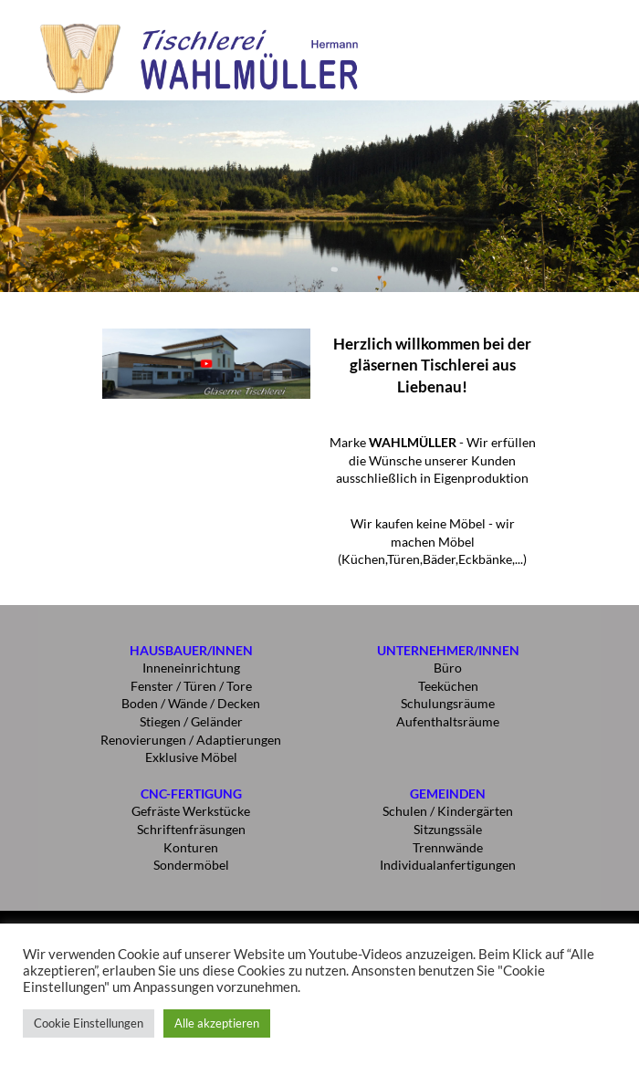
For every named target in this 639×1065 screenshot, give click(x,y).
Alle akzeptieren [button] (216, 1023)
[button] (596, 29)
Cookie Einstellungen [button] (88, 1023)
